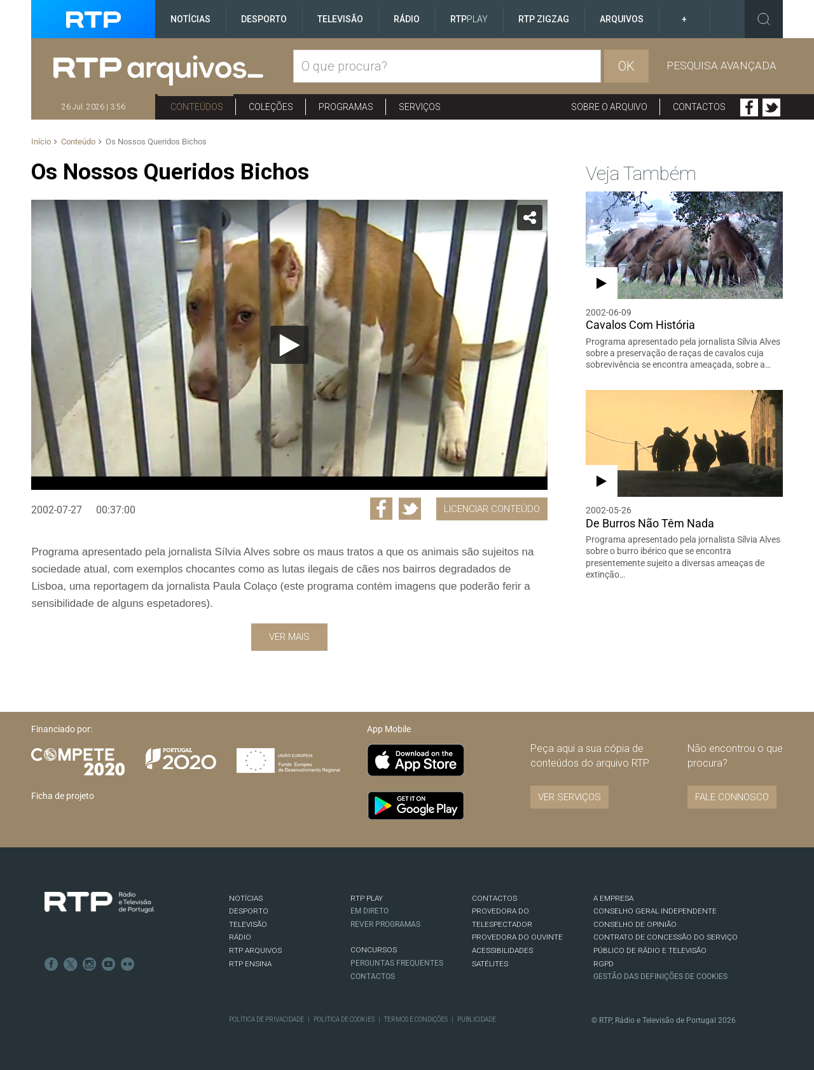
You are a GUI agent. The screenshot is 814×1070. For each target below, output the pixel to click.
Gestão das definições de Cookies (660, 976)
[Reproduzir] (289, 345)
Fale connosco (732, 797)
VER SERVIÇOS (569, 797)
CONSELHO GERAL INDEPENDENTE (655, 911)
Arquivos (622, 19)
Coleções (271, 107)
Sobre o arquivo (609, 107)
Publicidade (476, 1019)
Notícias (190, 19)
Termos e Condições (416, 1019)
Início (41, 141)
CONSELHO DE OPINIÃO (635, 924)
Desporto (264, 19)
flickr (128, 964)
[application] (289, 345)
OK (626, 66)
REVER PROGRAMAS (385, 924)
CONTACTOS (494, 898)
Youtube (109, 964)
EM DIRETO (369, 911)
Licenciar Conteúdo (492, 509)
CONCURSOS (373, 949)
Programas (346, 107)
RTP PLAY (366, 898)
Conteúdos (196, 107)
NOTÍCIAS (246, 898)
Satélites (490, 963)
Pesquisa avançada (721, 65)
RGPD (603, 963)
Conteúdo (78, 141)
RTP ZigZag (543, 19)
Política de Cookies (344, 1019)
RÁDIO (240, 937)
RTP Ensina (250, 963)
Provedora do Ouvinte (517, 937)
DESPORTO (248, 911)
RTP (469, 19)
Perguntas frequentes (396, 963)
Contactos (699, 107)
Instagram (90, 964)
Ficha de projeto (62, 796)
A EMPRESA (613, 898)
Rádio (407, 19)
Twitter (771, 107)
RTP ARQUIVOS (255, 950)
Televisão (340, 19)
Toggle (764, 19)
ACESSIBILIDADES (502, 950)
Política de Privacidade (266, 1019)
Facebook (749, 107)
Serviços (420, 107)
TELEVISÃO (248, 924)
